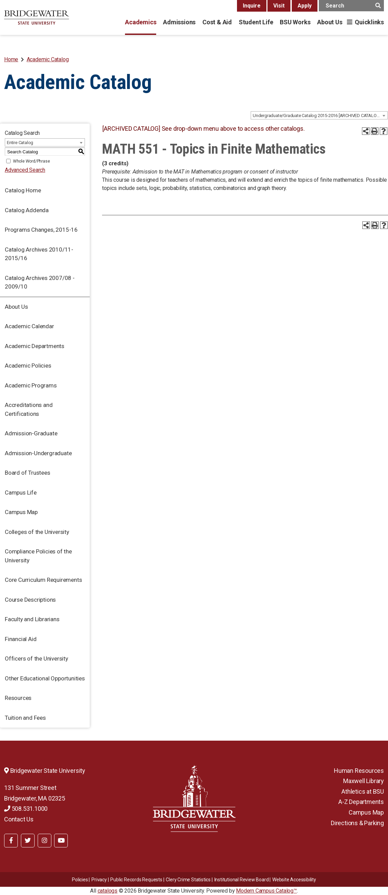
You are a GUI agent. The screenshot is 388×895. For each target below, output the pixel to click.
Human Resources (359, 770)
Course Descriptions (30, 599)
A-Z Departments (361, 801)
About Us (329, 22)
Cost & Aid (217, 22)
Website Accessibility (294, 879)
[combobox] (319, 115)
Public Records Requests (136, 879)
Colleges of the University (37, 531)
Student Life (256, 22)
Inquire (252, 5)
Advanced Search (25, 170)
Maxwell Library (363, 780)
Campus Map (21, 512)
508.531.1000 (26, 808)
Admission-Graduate (31, 433)
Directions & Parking (357, 823)
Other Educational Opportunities (45, 678)
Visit (279, 5)
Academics (140, 22)
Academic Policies (28, 365)
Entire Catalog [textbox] (20, 142)
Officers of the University (36, 658)
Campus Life (21, 492)
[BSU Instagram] (44, 840)
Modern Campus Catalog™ (266, 890)
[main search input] (351, 5)
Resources (18, 697)
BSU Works (295, 22)
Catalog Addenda (27, 210)
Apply (305, 5)
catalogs (107, 890)
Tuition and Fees (25, 717)
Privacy (99, 879)
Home (11, 59)
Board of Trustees (27, 472)
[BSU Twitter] (28, 840)
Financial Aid (20, 639)
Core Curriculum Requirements (43, 579)
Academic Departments (34, 346)
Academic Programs (31, 385)
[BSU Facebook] (11, 840)
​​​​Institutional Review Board (241, 879)
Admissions (179, 22)
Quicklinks (369, 22)
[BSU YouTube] (61, 840)
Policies (80, 879)
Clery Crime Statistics (188, 879)
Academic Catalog (48, 59)
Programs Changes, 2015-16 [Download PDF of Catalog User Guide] (41, 229)
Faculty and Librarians (32, 619)
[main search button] (378, 5)
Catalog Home (23, 190)
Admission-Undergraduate (38, 453)
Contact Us (19, 819)
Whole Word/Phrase (31, 161)
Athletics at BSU (362, 791)
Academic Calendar (29, 326)
